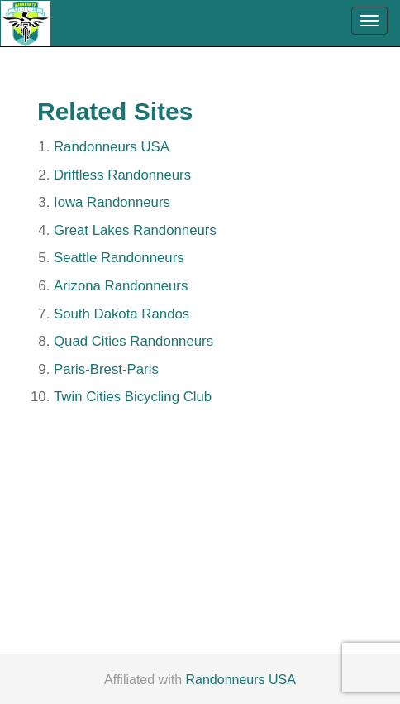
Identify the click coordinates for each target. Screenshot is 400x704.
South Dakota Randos (121, 314)
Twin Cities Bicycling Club (133, 397)
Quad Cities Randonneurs (133, 341)
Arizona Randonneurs (121, 286)
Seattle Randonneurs (119, 258)
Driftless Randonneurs (122, 175)
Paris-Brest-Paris (106, 369)
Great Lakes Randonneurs (135, 230)
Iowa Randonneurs (112, 202)
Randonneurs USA (111, 147)
